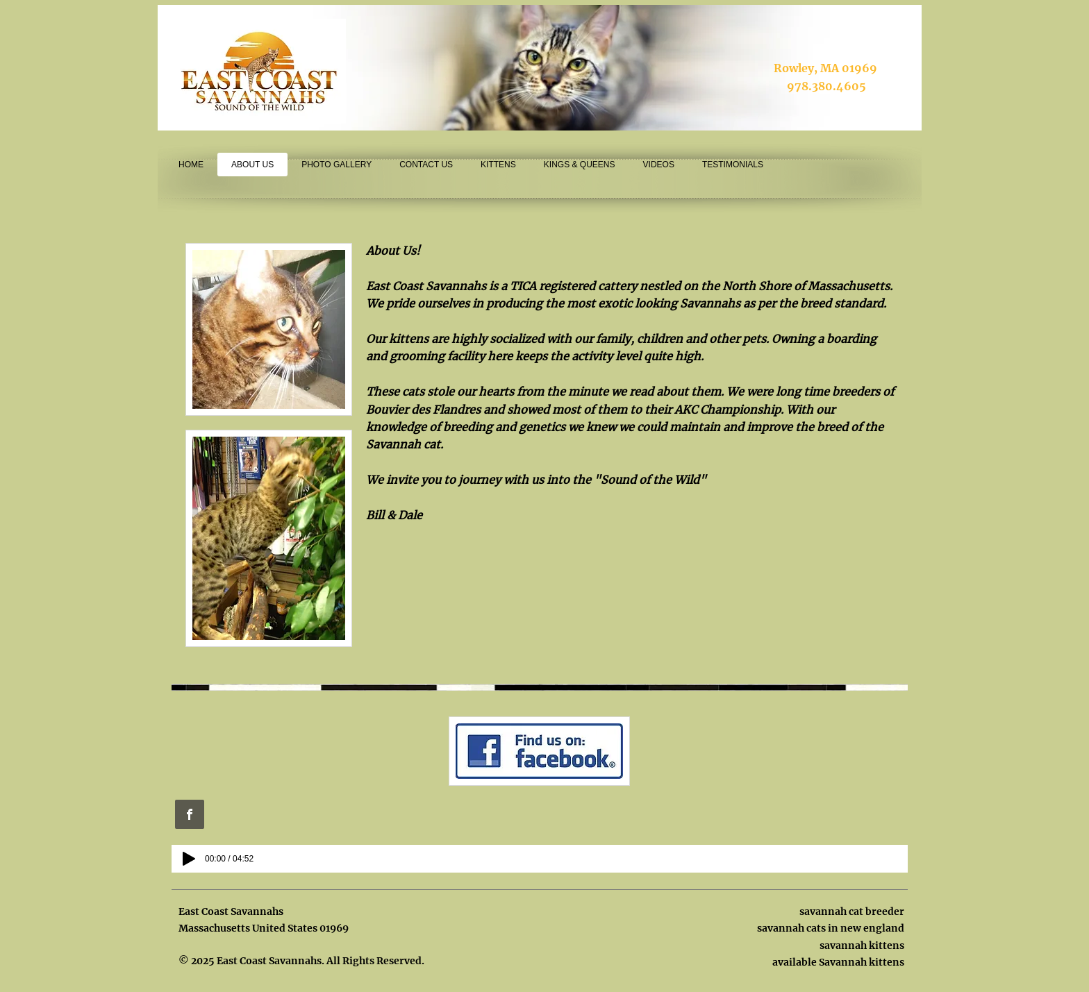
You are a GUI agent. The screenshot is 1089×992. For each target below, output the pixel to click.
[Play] (189, 859)
